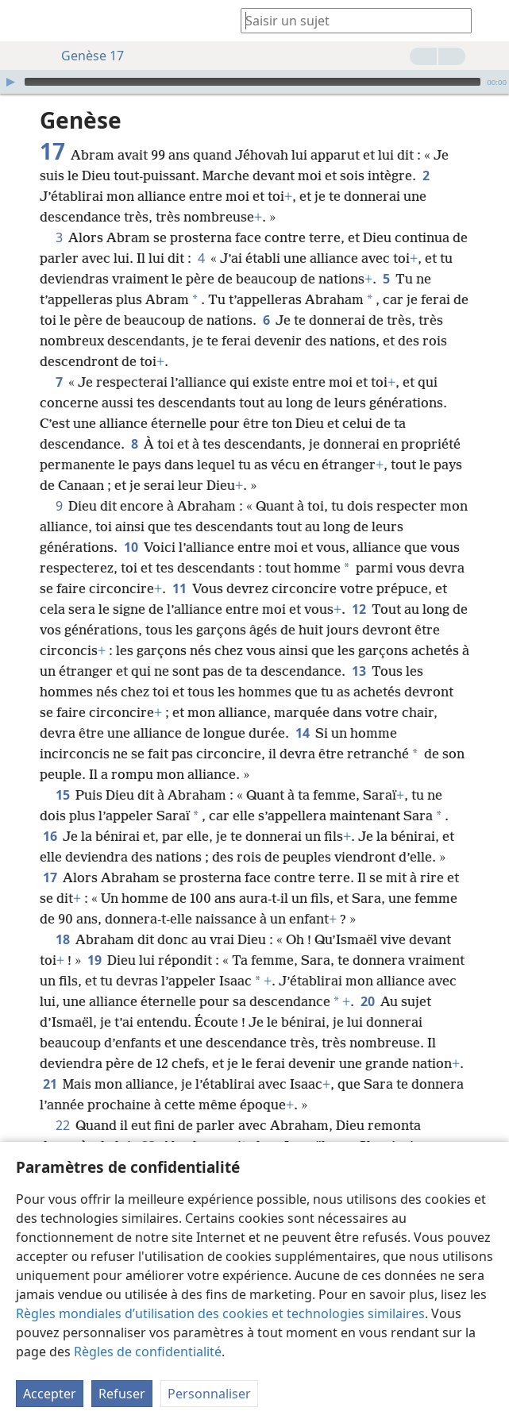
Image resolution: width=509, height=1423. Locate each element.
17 (50, 877)
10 (131, 547)
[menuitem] (23, 20)
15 (62, 795)
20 (367, 1001)
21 (50, 1084)
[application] (254, 82)
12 (358, 609)
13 (358, 671)
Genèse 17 (84, 55)
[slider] (252, 82)
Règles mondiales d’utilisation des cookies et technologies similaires (220, 1313)
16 (50, 836)
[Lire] (10, 81)
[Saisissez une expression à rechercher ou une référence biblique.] (348, 20)
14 (302, 733)
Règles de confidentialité (148, 1351)
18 (62, 939)
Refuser (121, 1393)
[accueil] (23, 20)
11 (179, 588)
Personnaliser (209, 1393)
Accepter (49, 1393)
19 (94, 960)
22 (62, 1125)
